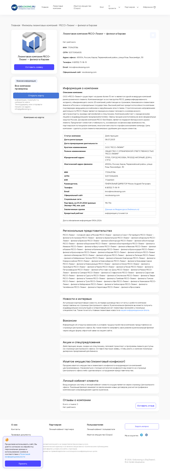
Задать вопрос (142, 426)
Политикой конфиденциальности (17, 455)
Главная (45, 7)
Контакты (15, 429)
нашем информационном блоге (134, 310)
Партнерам (130, 7)
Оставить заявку (34, 67)
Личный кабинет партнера (61, 429)
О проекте (112, 7)
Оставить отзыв (145, 405)
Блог (102, 7)
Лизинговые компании (58, 7)
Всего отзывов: (69, 404)
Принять (23, 463)
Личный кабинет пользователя (101, 429)
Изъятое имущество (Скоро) (82, 7)
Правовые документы (21, 435)
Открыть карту (36, 95)
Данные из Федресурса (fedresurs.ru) (122, 209)
